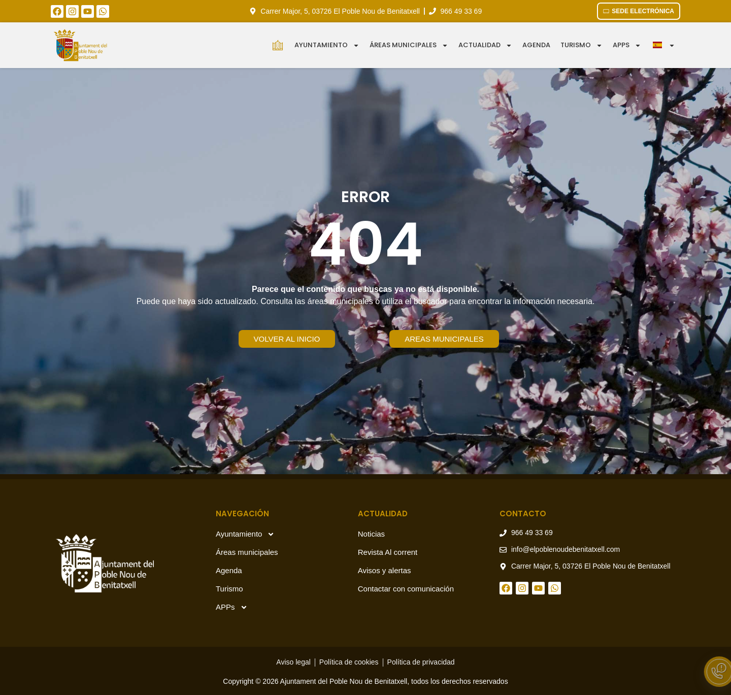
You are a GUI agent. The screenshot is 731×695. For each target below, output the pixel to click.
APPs (232, 607)
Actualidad (485, 45)
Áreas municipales (409, 45)
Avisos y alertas (384, 570)
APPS (627, 45)
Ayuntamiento (326, 45)
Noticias (371, 533)
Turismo (581, 45)
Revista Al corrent (388, 552)
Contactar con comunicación (406, 588)
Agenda (536, 45)
